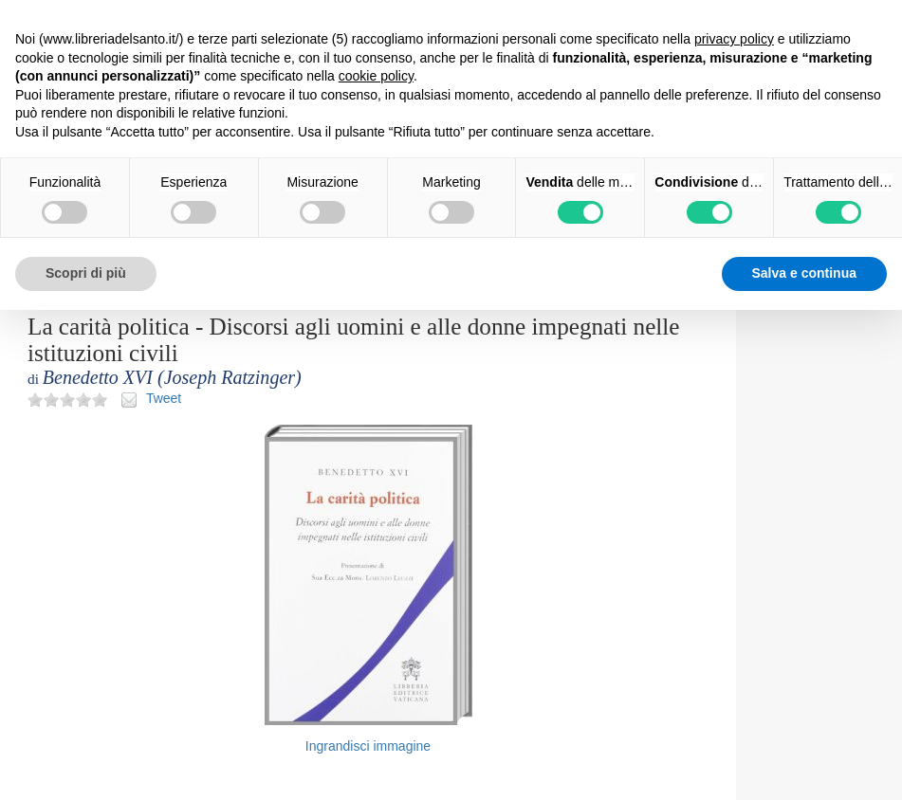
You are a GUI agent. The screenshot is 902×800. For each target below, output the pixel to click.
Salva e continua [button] (804, 273)
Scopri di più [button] (86, 273)
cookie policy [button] (376, 75)
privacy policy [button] (734, 38)
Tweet (163, 398)
